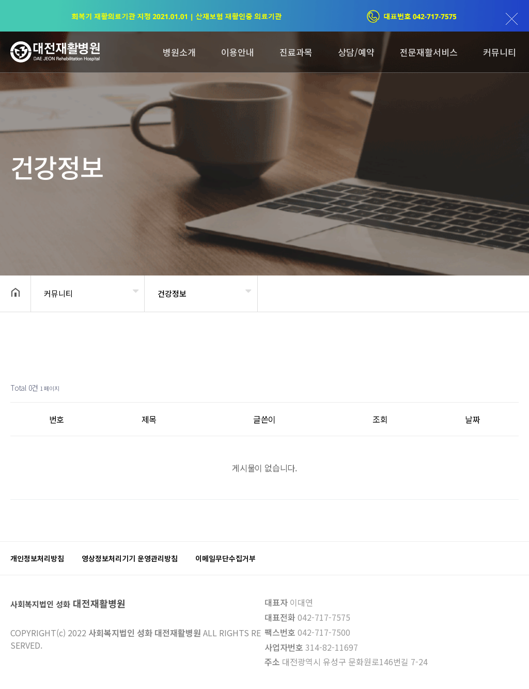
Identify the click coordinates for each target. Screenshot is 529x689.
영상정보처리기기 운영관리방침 (130, 558)
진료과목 (296, 51)
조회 (380, 419)
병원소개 (179, 51)
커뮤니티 (499, 51)
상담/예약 (356, 51)
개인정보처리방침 (37, 558)
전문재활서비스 (429, 51)
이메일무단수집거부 (225, 558)
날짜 (472, 419)
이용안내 (237, 51)
